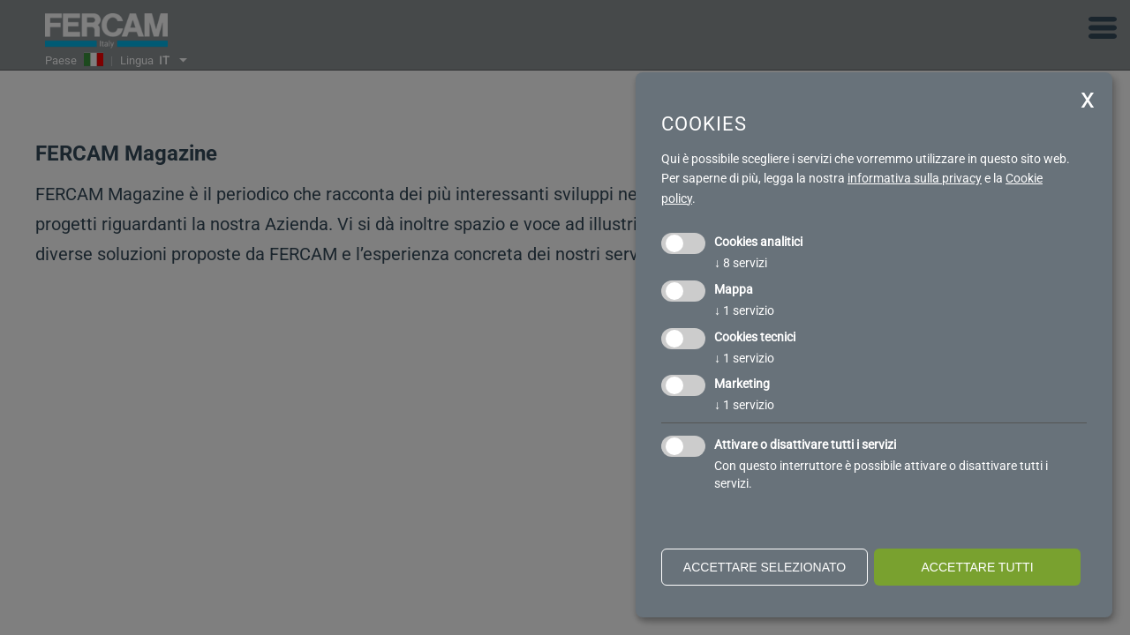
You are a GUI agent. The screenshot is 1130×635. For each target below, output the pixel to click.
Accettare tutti (977, 567)
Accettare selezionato (764, 567)
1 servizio (744, 310)
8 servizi (740, 263)
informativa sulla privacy (915, 178)
